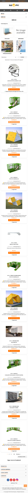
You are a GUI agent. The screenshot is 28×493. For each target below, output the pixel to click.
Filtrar (22, 57)
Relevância (9, 57)
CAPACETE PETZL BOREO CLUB (14, 81)
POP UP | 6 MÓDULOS (14, 277)
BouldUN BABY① (14, 146)
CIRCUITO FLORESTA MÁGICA (14, 440)
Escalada (7, 38)
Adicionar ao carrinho (14, 89)
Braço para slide (14, 244)
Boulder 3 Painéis (14, 407)
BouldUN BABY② (14, 211)
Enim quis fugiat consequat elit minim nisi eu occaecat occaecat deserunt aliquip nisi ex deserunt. (14, 488)
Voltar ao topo (22, 456)
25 (14, 454)
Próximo (18, 454)
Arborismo (21, 38)
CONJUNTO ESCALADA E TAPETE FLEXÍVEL (14, 375)
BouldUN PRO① (14, 309)
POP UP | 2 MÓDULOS (14, 113)
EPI (20, 53)
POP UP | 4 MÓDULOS (14, 179)
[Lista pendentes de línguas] (22, 1)
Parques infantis (7, 53)
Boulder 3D (14, 342)
